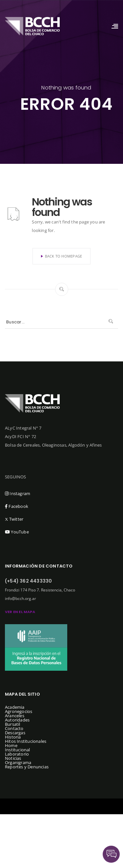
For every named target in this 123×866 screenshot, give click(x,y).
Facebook (16, 506)
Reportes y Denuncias (27, 767)
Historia (13, 737)
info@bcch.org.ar (20, 598)
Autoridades (17, 720)
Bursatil (12, 724)
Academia (15, 707)
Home (11, 745)
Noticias (13, 758)
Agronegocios (18, 711)
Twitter (14, 519)
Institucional (17, 750)
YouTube (17, 532)
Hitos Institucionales (25, 741)
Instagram (17, 493)
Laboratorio (17, 754)
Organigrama (18, 762)
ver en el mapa (20, 611)
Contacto (14, 728)
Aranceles (14, 716)
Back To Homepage (61, 256)
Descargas (15, 733)
